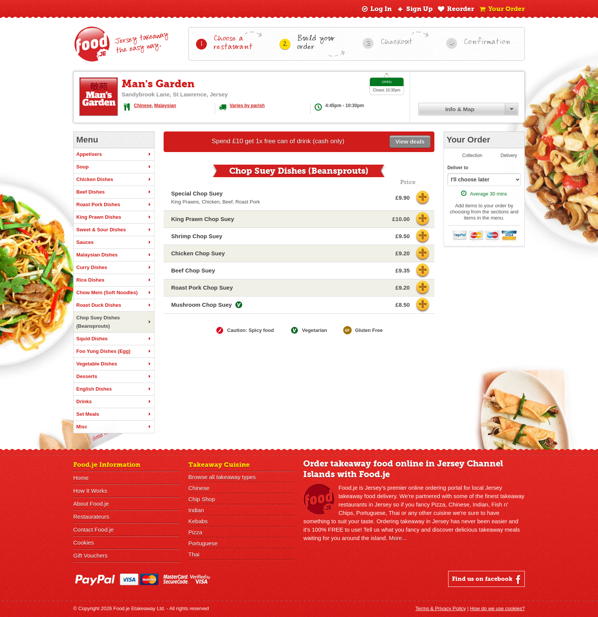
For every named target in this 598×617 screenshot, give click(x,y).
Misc (113, 427)
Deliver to (457, 167)
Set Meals (113, 414)
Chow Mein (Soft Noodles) (113, 293)
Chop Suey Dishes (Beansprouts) (113, 322)
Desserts (113, 376)
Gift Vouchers (90, 555)
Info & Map (459, 109)
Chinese (143, 105)
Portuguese (203, 543)
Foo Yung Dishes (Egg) (113, 351)
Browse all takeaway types (222, 477)
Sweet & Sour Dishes (113, 230)
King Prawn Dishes (113, 217)
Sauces (113, 242)
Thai (193, 554)
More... (398, 538)
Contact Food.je (93, 529)
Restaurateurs (91, 516)
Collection (472, 155)
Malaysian (165, 105)
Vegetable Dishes (113, 364)
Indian (196, 510)
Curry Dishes (113, 267)
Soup (113, 167)
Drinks (113, 402)
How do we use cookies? (497, 608)
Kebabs (198, 521)
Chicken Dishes (113, 179)
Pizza (195, 532)
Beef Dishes (113, 192)
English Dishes (113, 389)
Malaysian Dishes (113, 255)
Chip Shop (201, 499)
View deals (409, 141)
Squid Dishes (113, 339)
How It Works (90, 490)
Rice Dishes (113, 280)
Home (80, 477)
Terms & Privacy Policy (440, 608)
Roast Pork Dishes (113, 205)
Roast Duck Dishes (113, 305)
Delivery (509, 155)
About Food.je (91, 503)
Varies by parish (247, 105)
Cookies (83, 542)
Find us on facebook (487, 579)
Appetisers (113, 154)
